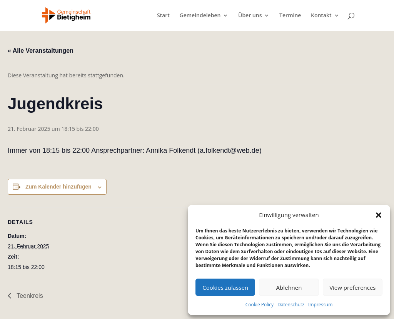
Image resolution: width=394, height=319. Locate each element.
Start (163, 16)
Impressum (320, 304)
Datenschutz (290, 304)
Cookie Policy (259, 304)
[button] (378, 215)
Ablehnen (289, 287)
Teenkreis (29, 295)
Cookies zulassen (225, 287)
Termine (290, 16)
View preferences (352, 287)
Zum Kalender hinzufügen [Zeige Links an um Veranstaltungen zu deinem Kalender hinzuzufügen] (58, 187)
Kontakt (321, 16)
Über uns (250, 16)
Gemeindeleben (199, 16)
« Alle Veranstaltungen (40, 50)
